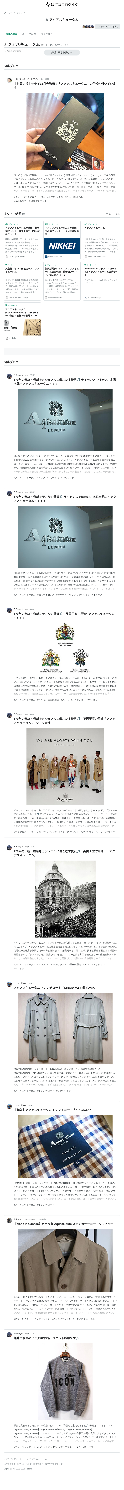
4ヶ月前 (42, 1219)
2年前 (32, 375)
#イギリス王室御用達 (48, 699)
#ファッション (54, 477)
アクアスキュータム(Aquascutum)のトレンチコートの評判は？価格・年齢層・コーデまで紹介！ (22, 313)
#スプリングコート (23, 1319)
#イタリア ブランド (69, 832)
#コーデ (41, 832)
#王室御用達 (74, 964)
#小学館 (51, 197)
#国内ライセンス (45, 594)
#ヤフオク (69, 477)
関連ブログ (46, 34)
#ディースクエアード (24, 1447)
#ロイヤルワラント (57, 964)
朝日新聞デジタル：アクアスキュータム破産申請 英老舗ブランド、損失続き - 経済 (62, 271)
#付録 (68, 197)
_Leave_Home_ (20, 983)
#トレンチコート (45, 1090)
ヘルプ (28, 1464)
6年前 (31, 983)
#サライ (18, 197)
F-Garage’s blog (21, 375)
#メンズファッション (79, 594)
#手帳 (60, 197)
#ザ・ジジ (88, 1447)
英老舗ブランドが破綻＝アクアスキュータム (22, 270)
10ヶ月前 (45, 79)
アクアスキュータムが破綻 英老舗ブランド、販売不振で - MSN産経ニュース (22, 230)
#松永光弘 (78, 197)
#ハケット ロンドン (47, 1447)
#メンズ (41, 477)
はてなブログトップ (53, 1464)
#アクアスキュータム (34, 197)
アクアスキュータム (94, 227)
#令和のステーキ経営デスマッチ (30, 201)
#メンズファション (61, 1319)
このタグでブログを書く (107, 26)
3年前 (32, 492)
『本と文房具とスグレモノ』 (26, 79)
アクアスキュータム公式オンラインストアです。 (100, 281)
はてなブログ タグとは (14, 1464)
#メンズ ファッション (92, 832)
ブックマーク (12, 223)
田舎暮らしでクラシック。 (25, 1219)
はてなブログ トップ (14, 13)
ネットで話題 (29, 34)
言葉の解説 (11, 34)
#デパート (61, 594)
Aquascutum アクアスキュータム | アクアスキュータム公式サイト (101, 271)
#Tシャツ (52, 832)
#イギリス (97, 594)
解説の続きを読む (62, 52)
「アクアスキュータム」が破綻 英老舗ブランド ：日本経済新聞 (62, 230)
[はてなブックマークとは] (23, 213)
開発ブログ (38, 1464)
